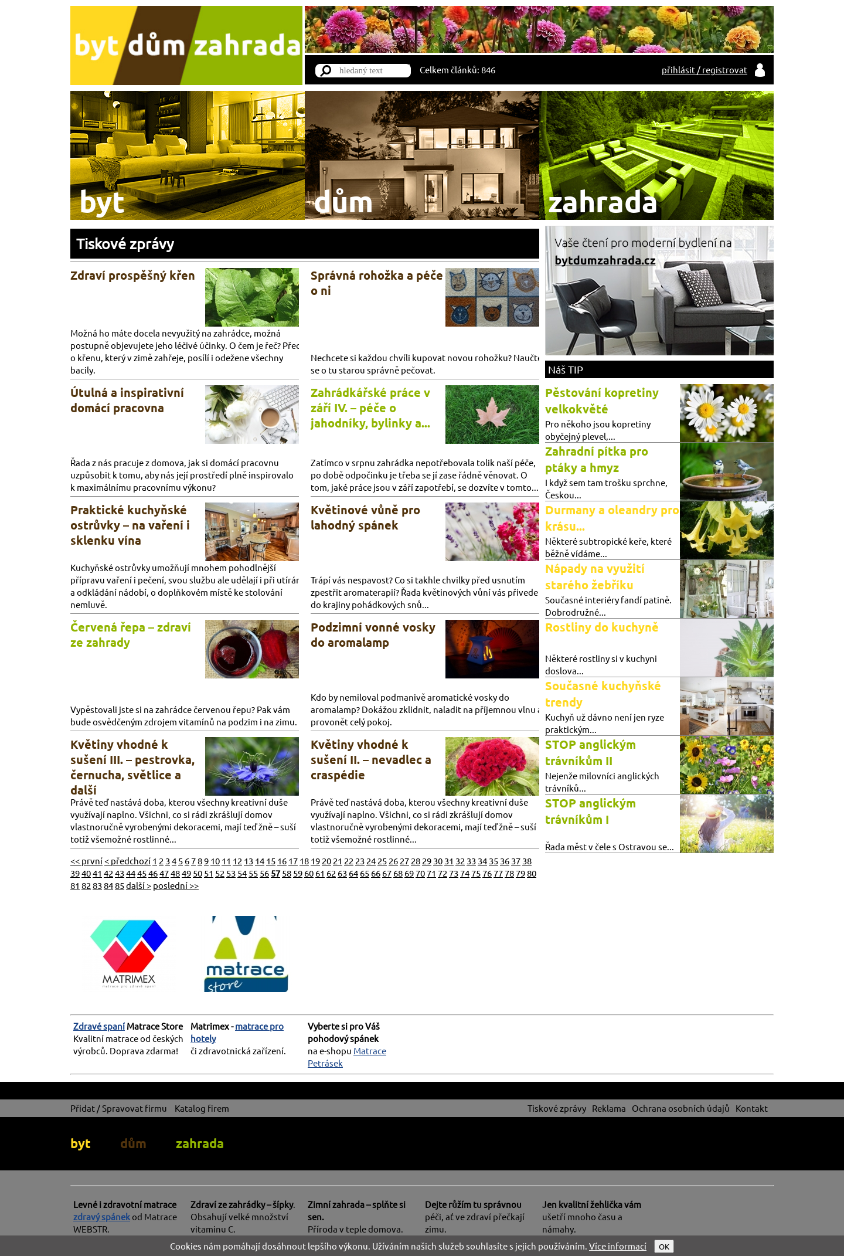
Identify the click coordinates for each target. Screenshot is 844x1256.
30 (438, 860)
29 (426, 860)
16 (282, 860)
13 (248, 860)
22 (348, 860)
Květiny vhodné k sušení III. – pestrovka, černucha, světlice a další (132, 766)
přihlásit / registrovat (704, 69)
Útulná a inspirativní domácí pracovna (127, 400)
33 (471, 860)
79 (520, 872)
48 (175, 872)
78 (509, 872)
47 (164, 872)
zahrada (200, 1143)
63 (342, 872)
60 (309, 872)
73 (453, 872)
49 (186, 872)
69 (409, 872)
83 (97, 885)
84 (108, 885)
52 (219, 872)
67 (387, 872)
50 (197, 872)
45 (142, 872)
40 (86, 872)
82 (86, 885)
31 (449, 860)
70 (420, 872)
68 (398, 872)
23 (360, 860)
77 (498, 872)
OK (664, 1246)
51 (208, 872)
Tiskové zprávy (124, 244)
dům (133, 1143)
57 (275, 872)
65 (364, 872)
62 (331, 872)
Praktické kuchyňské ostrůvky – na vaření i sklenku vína (130, 525)
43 (119, 872)
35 (493, 860)
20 (326, 860)
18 (304, 860)
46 (153, 872)
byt (80, 1143)
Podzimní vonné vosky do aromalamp (373, 634)
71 (431, 872)
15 (270, 860)
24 (371, 860)
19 (315, 860)
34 (482, 860)
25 (382, 860)
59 (297, 872)
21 (337, 860)
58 (286, 872)
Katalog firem (202, 1108)
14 (259, 860)
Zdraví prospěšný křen (132, 275)
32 (460, 860)
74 (464, 872)
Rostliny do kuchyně (602, 626)
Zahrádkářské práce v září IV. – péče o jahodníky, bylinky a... (370, 407)
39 (75, 872)
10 (215, 860)
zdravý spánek (101, 1216)
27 (404, 860)
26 (393, 860)
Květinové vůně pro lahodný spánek (365, 517)
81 (75, 885)
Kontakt (752, 1108)
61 (320, 872)
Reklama (609, 1108)
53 (231, 872)
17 (293, 860)
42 (108, 872)
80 (531, 872)
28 (415, 860)
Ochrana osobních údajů (681, 1108)
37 (515, 860)
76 (487, 872)
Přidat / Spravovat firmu (118, 1108)
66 (375, 872)
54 (242, 872)
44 (130, 872)
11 (226, 860)
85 (119, 885)
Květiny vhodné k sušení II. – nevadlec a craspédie (371, 759)
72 (442, 872)
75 (476, 872)
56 (264, 872)
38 (527, 860)
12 (237, 860)
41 (97, 872)
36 (504, 860)
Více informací (617, 1245)
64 (353, 872)
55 (253, 872)
